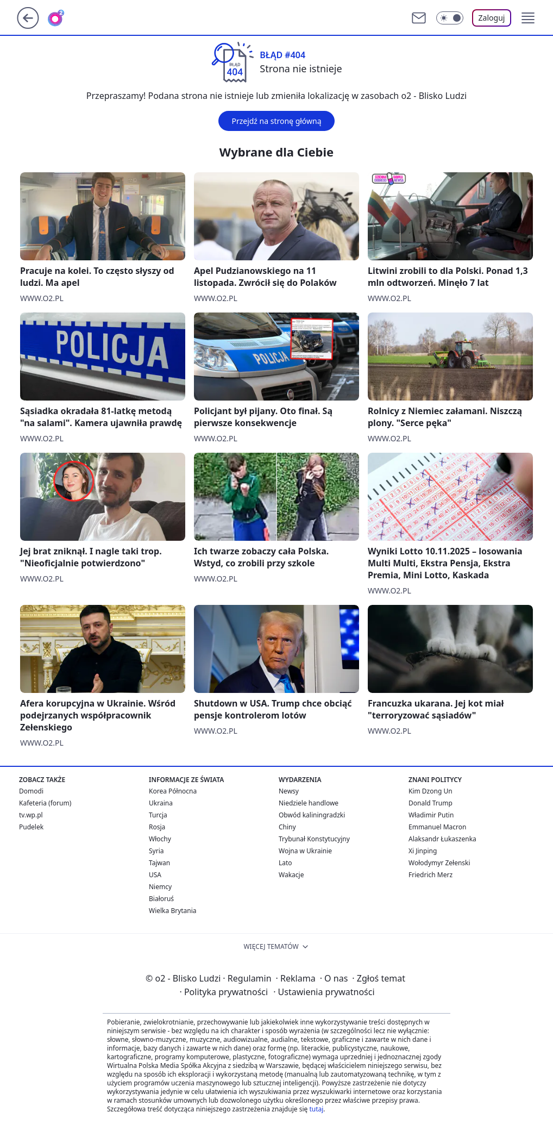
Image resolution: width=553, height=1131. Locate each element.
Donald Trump (431, 803)
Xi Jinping (423, 850)
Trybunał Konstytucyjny (314, 838)
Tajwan (159, 862)
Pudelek (31, 827)
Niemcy (160, 886)
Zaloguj (492, 18)
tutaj (316, 1109)
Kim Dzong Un (431, 791)
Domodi (31, 791)
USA (155, 874)
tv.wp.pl (31, 815)
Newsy (289, 791)
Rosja (157, 827)
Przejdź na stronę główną (276, 121)
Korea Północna (173, 791)
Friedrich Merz (431, 874)
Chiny (287, 827)
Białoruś (161, 898)
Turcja (158, 815)
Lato (285, 862)
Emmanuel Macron (437, 827)
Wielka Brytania (173, 910)
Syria (156, 850)
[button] (528, 18)
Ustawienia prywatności (323, 992)
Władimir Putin (431, 815)
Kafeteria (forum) (45, 803)
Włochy (160, 838)
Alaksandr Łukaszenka (442, 838)
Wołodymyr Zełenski (439, 862)
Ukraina (161, 803)
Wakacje (291, 874)
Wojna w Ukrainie (305, 850)
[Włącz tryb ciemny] (449, 17)
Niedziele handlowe (308, 803)
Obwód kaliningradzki (312, 815)
